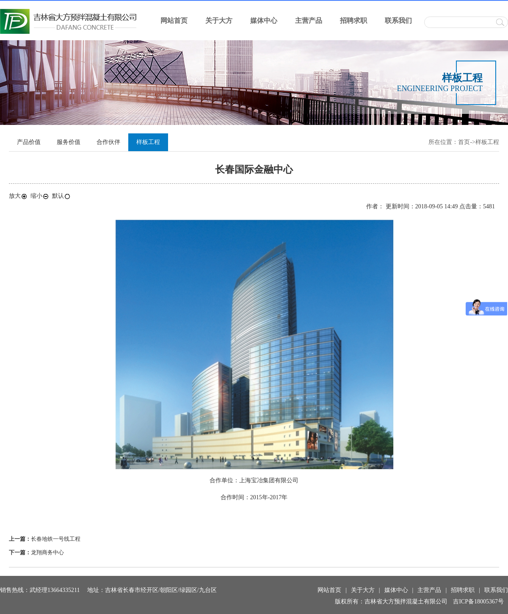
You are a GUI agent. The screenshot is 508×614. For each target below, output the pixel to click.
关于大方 (218, 20)
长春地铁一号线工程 (55, 539)
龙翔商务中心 (47, 552)
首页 (464, 142)
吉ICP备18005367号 (478, 601)
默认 (61, 196)
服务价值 (68, 142)
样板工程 (487, 142)
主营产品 (308, 20)
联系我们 (398, 20)
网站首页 (174, 20)
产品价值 (29, 142)
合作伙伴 (108, 142)
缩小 (39, 196)
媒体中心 (263, 20)
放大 (18, 196)
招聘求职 (353, 20)
